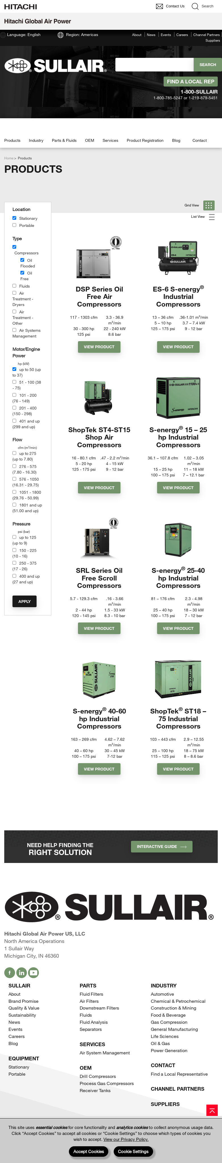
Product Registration (145, 140)
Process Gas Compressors (107, 1083)
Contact (200, 140)
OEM (89, 140)
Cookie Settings (133, 1151)
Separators (91, 1029)
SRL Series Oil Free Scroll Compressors (99, 577)
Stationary (28, 218)
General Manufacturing (174, 1029)
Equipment (24, 1058)
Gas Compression (169, 1022)
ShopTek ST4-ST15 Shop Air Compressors (99, 437)
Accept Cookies (88, 1151)
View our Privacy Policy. (126, 1139)
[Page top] (212, 1110)
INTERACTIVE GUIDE (162, 846)
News (151, 34)
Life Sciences (165, 1036)
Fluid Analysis (94, 1022)
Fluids (24, 286)
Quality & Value (24, 1007)
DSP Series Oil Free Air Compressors (99, 296)
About (136, 34)
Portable (26, 225)
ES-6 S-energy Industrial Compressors (178, 296)
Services (110, 140)
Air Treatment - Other (22, 317)
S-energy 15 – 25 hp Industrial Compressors (178, 437)
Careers (182, 34)
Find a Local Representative (179, 1074)
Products (12, 140)
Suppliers (213, 40)
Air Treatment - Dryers (22, 299)
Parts (88, 985)
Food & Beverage (168, 1015)
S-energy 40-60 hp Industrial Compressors (99, 718)
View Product (99, 346)
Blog (176, 140)
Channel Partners (206, 34)
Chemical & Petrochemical (178, 1001)
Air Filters (89, 1001)
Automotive (162, 994)
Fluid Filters (91, 994)
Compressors (26, 252)
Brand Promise (24, 1001)
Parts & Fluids (64, 140)
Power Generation (169, 1050)
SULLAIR (19, 985)
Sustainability (22, 1015)
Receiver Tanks (95, 1090)
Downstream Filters (99, 1007)
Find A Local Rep (190, 81)
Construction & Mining (173, 1007)
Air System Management (105, 1052)
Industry (36, 140)
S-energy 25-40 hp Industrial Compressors (178, 577)
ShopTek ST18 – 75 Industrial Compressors (178, 718)
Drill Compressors (98, 1076)
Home (8, 158)
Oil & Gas (160, 1043)
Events (166, 34)
